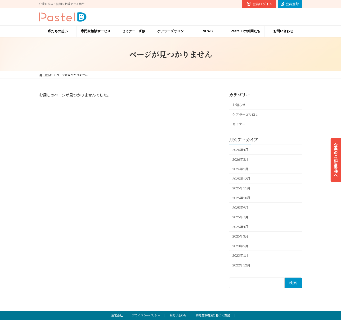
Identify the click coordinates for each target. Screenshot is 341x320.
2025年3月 (240, 236)
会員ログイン (259, 4)
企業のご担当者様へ (336, 160)
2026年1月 (240, 169)
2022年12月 (241, 265)
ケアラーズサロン (245, 115)
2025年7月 (240, 217)
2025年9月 (240, 208)
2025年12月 (241, 179)
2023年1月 (240, 255)
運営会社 (117, 315)
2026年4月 (240, 150)
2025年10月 (241, 198)
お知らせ (239, 105)
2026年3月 (240, 159)
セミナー (239, 124)
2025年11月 (241, 188)
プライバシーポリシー (146, 315)
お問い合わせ (178, 315)
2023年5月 (240, 246)
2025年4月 (240, 227)
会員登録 (290, 4)
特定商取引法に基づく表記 (213, 315)
